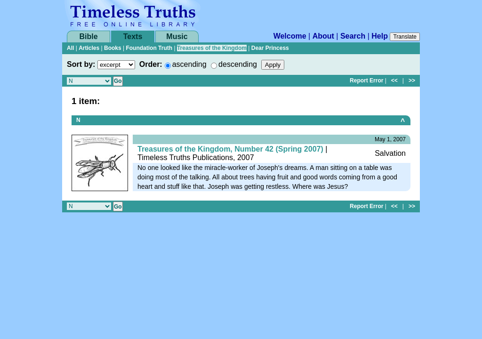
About (323, 36)
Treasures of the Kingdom (212, 48)
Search (352, 36)
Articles (89, 48)
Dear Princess (270, 48)
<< (394, 80)
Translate (405, 36)
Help (379, 36)
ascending (189, 64)
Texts (133, 36)
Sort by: (81, 64)
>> (412, 80)
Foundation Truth (149, 48)
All (70, 48)
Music (176, 36)
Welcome (289, 36)
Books (112, 48)
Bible (88, 36)
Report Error (366, 80)
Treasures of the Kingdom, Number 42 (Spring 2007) (230, 149)
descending (237, 64)
